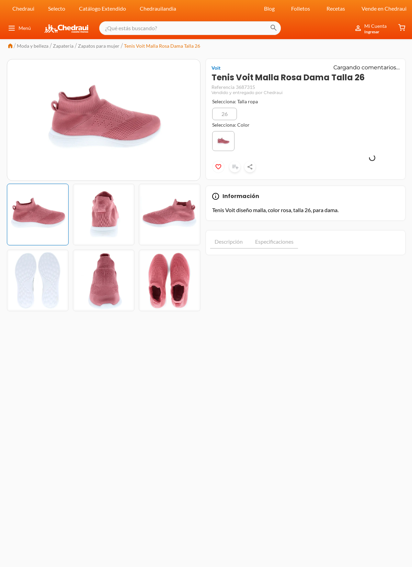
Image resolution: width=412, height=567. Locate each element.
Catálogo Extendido (102, 8)
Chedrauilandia (158, 8)
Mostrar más (305, 261)
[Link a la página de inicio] (10, 46)
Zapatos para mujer (98, 46)
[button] (224, 114)
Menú (19, 28)
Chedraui (23, 8)
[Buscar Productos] (268, 28)
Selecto (56, 8)
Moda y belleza (32, 46)
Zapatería (63, 46)
